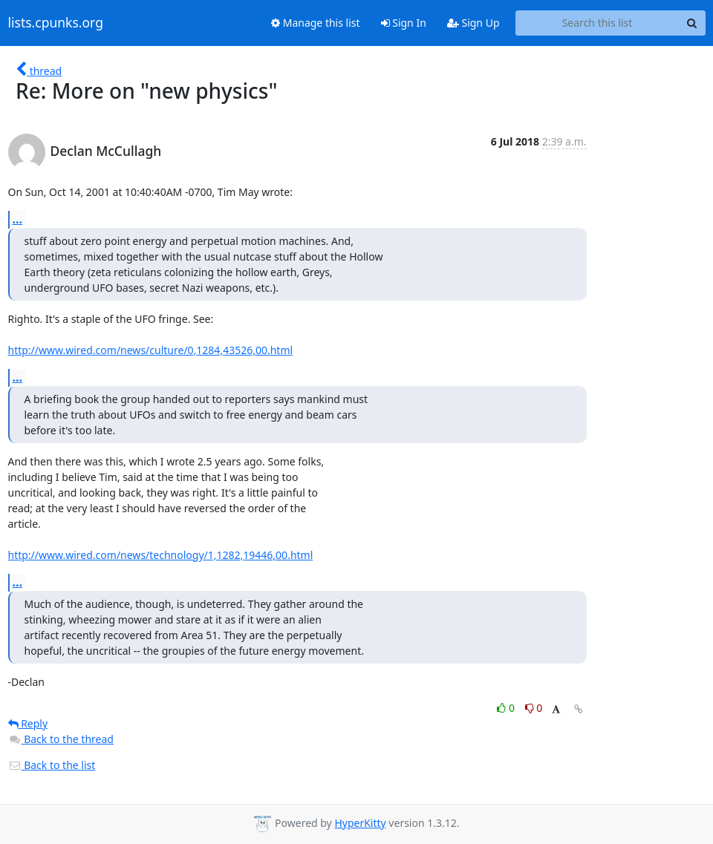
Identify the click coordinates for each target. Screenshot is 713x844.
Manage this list (315, 23)
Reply (28, 723)
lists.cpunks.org (55, 23)
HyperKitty (359, 823)
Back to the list (52, 765)
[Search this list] (597, 23)
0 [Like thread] (507, 708)
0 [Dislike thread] (534, 708)
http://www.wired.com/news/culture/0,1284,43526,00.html (150, 350)
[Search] (692, 23)
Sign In (403, 23)
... (18, 219)
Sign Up (473, 23)
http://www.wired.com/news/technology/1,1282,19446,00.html (160, 555)
